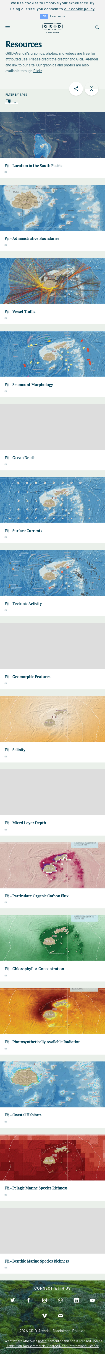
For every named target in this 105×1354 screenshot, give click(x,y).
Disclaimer (61, 1331)
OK (44, 16)
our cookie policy (79, 9)
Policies (78, 1331)
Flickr (37, 71)
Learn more (57, 16)
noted (42, 1341)
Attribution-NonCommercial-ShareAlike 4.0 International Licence (52, 1346)
